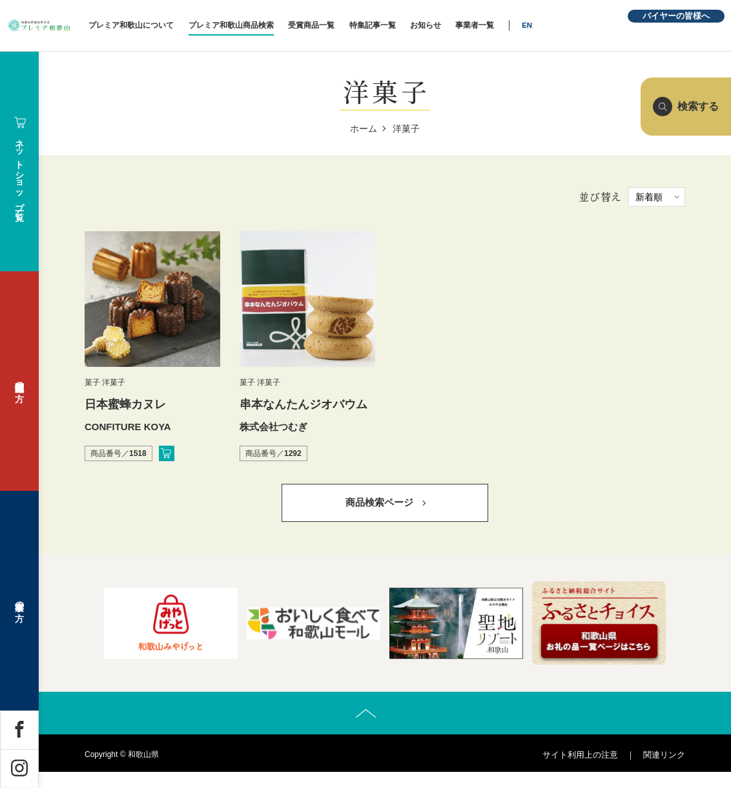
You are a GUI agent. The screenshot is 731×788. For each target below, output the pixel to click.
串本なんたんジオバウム (303, 404)
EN (582, 25)
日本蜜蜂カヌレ (125, 404)
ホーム (363, 128)
